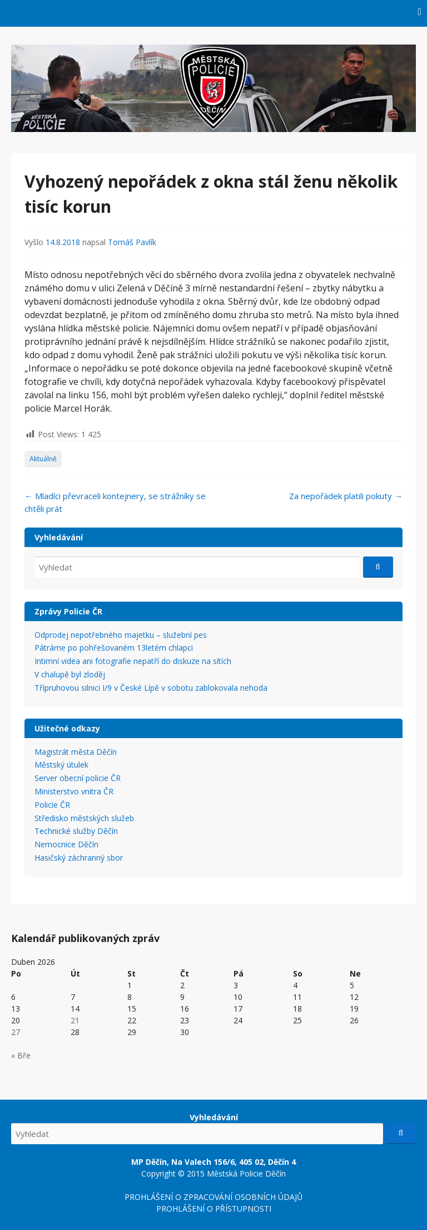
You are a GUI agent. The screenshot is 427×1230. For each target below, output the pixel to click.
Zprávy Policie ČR (68, 611)
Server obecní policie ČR (77, 778)
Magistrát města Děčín (75, 751)
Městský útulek (61, 764)
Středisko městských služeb (84, 818)
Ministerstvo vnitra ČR (73, 791)
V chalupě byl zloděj (69, 674)
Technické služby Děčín (76, 831)
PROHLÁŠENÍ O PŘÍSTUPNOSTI (213, 1208)
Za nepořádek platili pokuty (346, 495)
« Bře (21, 1055)
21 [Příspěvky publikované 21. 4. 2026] (75, 1020)
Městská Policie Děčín (246, 1173)
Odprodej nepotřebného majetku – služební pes (120, 634)
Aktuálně (43, 458)
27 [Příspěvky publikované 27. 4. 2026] (15, 1032)
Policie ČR (52, 804)
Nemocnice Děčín (66, 844)
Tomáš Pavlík (132, 242)
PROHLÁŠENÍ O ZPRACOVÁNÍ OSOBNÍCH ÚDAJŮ (213, 1197)
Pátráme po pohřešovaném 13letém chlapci (113, 647)
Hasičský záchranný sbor (78, 857)
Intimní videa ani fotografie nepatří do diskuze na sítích (132, 661)
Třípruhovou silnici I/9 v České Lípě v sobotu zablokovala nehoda (150, 687)
